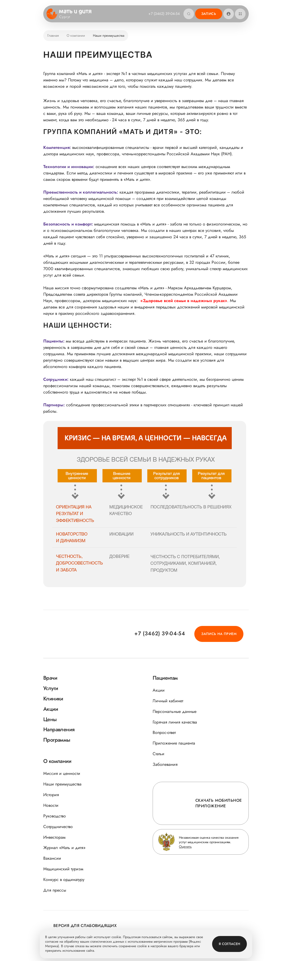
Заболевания (165, 764)
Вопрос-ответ (164, 732)
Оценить (185, 846)
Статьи (158, 754)
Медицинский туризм (63, 869)
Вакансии (52, 858)
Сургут (68, 17)
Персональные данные (174, 711)
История (51, 795)
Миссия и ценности (61, 773)
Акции (159, 690)
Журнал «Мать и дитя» (64, 848)
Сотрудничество (58, 827)
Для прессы (54, 890)
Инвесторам (54, 837)
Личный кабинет (168, 701)
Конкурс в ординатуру (63, 879)
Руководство (54, 816)
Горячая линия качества (175, 722)
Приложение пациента (174, 743)
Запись (208, 13)
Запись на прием (219, 633)
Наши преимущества (62, 784)
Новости (50, 805)
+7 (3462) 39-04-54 (164, 13)
